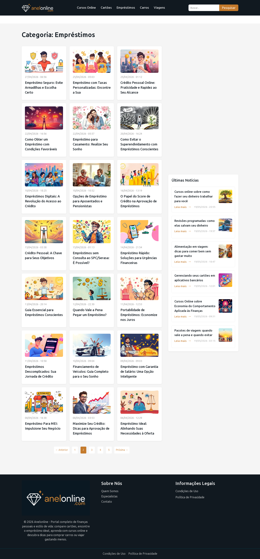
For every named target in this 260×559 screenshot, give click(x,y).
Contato (106, 501)
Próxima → (122, 450)
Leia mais (182, 207)
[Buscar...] (203, 8)
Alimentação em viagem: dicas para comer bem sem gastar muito (192, 251)
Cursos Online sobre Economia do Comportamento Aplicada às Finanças (194, 306)
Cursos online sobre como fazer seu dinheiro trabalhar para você (193, 196)
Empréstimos (126, 7)
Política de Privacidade (190, 497)
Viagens (159, 7)
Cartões (106, 7)
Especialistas (109, 496)
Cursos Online (86, 7)
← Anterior (61, 450)
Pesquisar (228, 8)
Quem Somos (109, 491)
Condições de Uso (187, 491)
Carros (144, 7)
